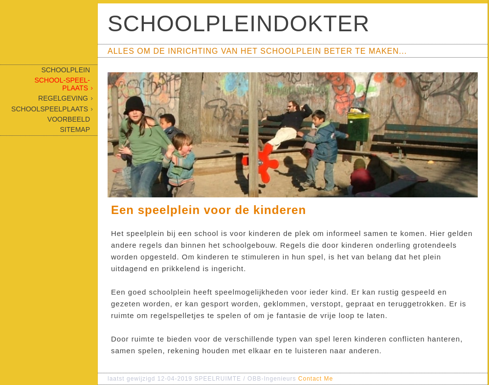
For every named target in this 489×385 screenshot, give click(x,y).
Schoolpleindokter (239, 23)
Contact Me (315, 378)
